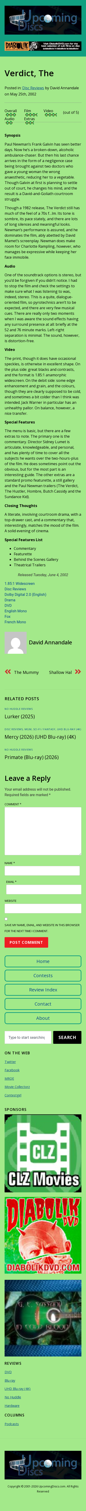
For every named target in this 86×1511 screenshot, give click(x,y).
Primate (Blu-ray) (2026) (32, 757)
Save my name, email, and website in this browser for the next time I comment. (42, 928)
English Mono (16, 611)
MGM (28, 729)
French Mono (15, 622)
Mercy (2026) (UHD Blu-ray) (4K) (40, 737)
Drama (10, 600)
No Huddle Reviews (19, 709)
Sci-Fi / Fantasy (44, 729)
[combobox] (28, 1037)
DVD (8, 605)
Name (10, 863)
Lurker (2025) (20, 716)
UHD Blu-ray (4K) (69, 729)
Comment (13, 804)
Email (11, 882)
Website (11, 901)
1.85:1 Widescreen (20, 583)
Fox (8, 616)
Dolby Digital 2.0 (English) (25, 594)
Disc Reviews (33, 87)
